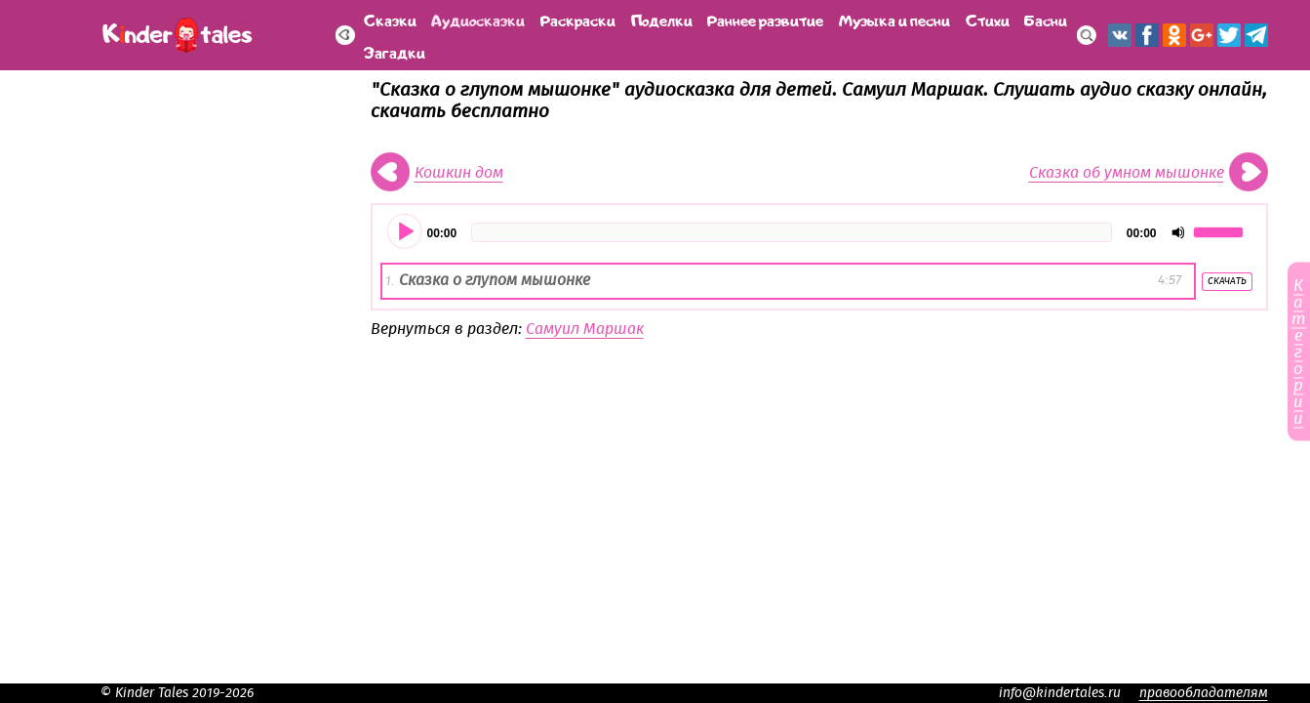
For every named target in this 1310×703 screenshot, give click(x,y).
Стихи (988, 19)
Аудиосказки (478, 19)
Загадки (394, 51)
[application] (819, 232)
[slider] (791, 232)
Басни (1045, 19)
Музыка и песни (894, 19)
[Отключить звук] (1178, 232)
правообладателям (1203, 693)
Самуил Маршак (585, 329)
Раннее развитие (765, 19)
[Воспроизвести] (405, 232)
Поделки (662, 19)
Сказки (390, 19)
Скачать (1227, 281)
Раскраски (577, 19)
